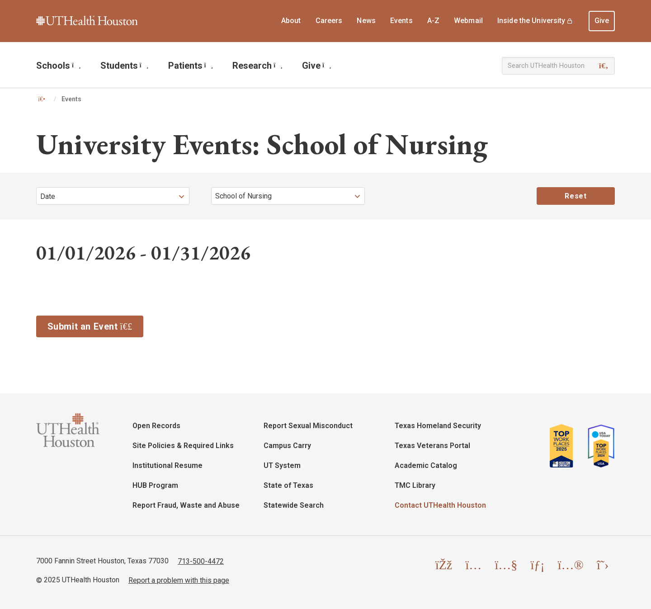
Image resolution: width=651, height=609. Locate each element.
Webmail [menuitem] (468, 20)
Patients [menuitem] (190, 65)
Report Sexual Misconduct (308, 425)
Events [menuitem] (401, 20)
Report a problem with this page (178, 580)
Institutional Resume (167, 465)
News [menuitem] (366, 20)
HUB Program (155, 485)
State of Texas (288, 485)
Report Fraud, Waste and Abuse (186, 505)
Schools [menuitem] (58, 65)
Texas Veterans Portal (432, 445)
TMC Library (415, 485)
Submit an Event (95, 325)
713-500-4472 (201, 561)
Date (47, 196)
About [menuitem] (291, 20)
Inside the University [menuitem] (531, 20)
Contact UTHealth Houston (440, 505)
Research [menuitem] (257, 65)
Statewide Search (294, 505)
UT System (282, 465)
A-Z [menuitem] (433, 20)
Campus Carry (287, 445)
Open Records (156, 425)
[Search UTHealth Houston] (558, 66)
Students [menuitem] (124, 65)
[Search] (604, 66)
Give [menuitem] (601, 20)
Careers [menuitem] (329, 20)
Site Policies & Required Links (183, 445)
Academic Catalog (426, 465)
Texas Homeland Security (438, 425)
